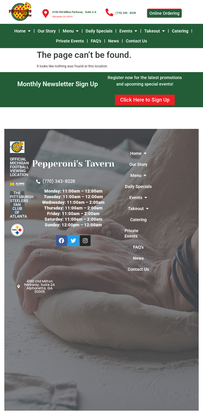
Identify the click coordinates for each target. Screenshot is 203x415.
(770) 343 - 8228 (125, 13)
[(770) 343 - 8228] (109, 12)
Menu (71, 31)
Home (22, 31)
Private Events (70, 41)
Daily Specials (99, 31)
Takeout (154, 31)
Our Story (47, 31)
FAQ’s (96, 41)
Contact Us (136, 41)
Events (128, 31)
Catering (180, 31)
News (113, 41)
